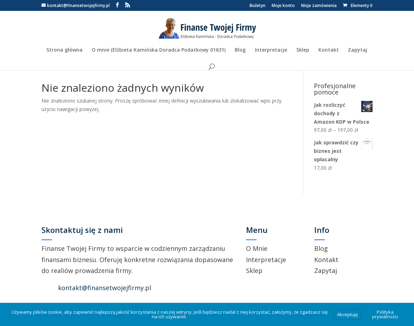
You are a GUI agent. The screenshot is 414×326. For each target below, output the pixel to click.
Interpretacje (271, 50)
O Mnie (256, 248)
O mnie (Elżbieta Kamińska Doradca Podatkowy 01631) (159, 50)
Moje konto (283, 6)
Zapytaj (357, 50)
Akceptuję (347, 314)
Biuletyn (257, 6)
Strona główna (64, 50)
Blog (240, 50)
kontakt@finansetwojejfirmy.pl (104, 287)
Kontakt (328, 50)
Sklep (302, 50)
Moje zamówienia (319, 6)
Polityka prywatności (385, 314)
